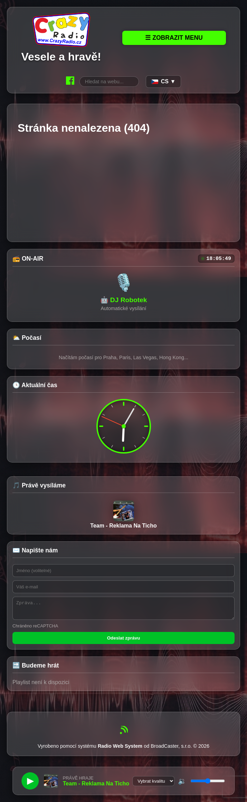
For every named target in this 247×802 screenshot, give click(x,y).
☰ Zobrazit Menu (174, 37)
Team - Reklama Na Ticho (123, 516)
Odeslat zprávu (123, 642)
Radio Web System (120, 750)
